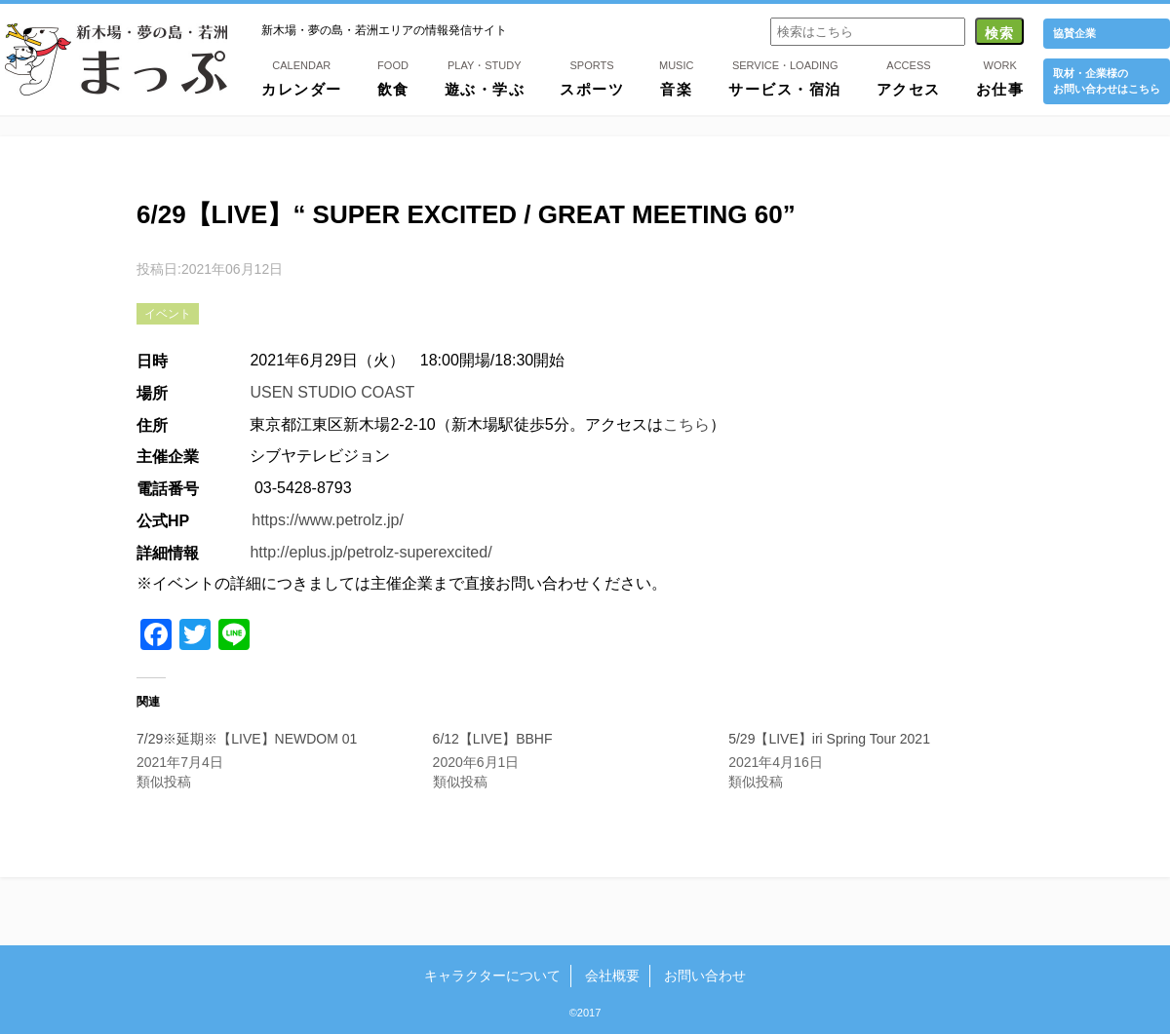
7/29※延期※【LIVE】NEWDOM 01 (246, 739)
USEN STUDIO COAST (332, 392)
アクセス (909, 77)
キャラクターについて (492, 975)
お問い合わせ (705, 975)
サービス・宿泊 (784, 77)
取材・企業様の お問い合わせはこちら (1106, 80)
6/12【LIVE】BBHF (493, 739)
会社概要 (612, 975)
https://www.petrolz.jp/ (328, 520)
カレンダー (301, 77)
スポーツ (592, 77)
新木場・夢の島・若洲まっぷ (116, 59)
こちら (686, 424)
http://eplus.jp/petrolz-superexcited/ (370, 552)
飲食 (393, 77)
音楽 (676, 77)
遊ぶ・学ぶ (485, 77)
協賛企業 (1074, 33)
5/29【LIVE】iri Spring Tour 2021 (829, 739)
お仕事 (1000, 77)
